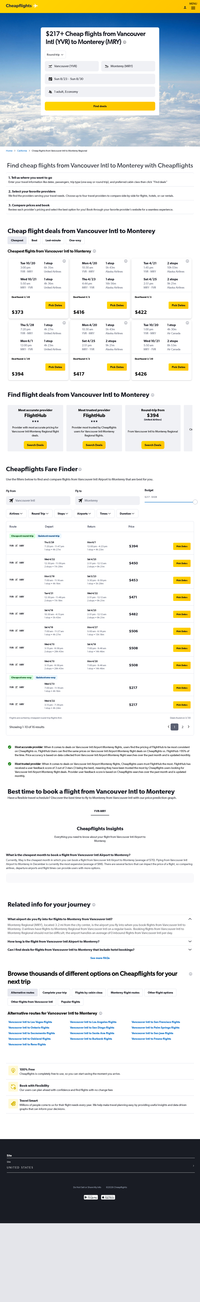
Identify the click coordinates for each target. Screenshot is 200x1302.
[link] (35, 442)
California (22, 147)
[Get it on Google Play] (91, 1194)
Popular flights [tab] (70, 998)
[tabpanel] (100, 868)
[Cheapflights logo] (19, 6)
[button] (70, 78)
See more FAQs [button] (100, 954)
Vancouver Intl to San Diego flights (92, 1024)
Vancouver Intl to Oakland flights (29, 1035)
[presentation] (124, 42)
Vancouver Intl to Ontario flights (28, 1024)
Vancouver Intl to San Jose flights (152, 1030)
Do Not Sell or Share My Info (87, 1184)
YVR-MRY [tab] (100, 807)
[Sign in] (185, 8)
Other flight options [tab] (160, 989)
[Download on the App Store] (108, 1194)
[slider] (195, 498)
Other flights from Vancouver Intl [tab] (32, 998)
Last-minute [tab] (53, 237)
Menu (193, 6)
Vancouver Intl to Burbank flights (91, 1035)
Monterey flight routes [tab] (125, 989)
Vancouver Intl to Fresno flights (151, 1035)
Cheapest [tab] (17, 237)
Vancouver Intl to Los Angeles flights (93, 1018)
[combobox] (55, 55)
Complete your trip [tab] (55, 989)
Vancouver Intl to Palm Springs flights (155, 1024)
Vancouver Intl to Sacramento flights (31, 1030)
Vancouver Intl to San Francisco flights (156, 1018)
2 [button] (182, 724)
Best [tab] (34, 237)
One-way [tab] (75, 237)
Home (9, 147)
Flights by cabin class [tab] (88, 989)
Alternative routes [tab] (22, 989)
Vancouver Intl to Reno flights (27, 1041)
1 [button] (174, 724)
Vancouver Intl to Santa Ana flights (92, 1030)
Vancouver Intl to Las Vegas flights (30, 1018)
